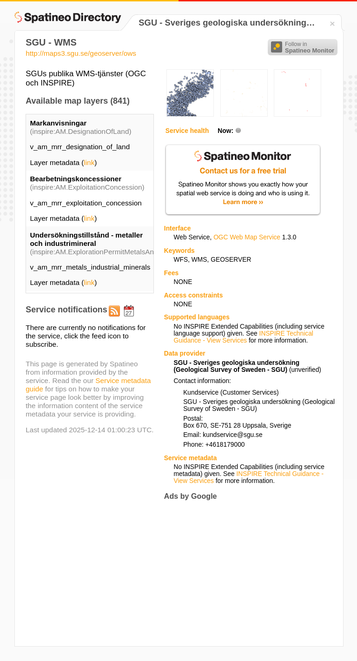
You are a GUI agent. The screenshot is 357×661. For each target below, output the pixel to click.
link (89, 162)
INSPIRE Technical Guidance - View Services (243, 337)
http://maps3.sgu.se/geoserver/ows (81, 53)
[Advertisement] (242, 573)
